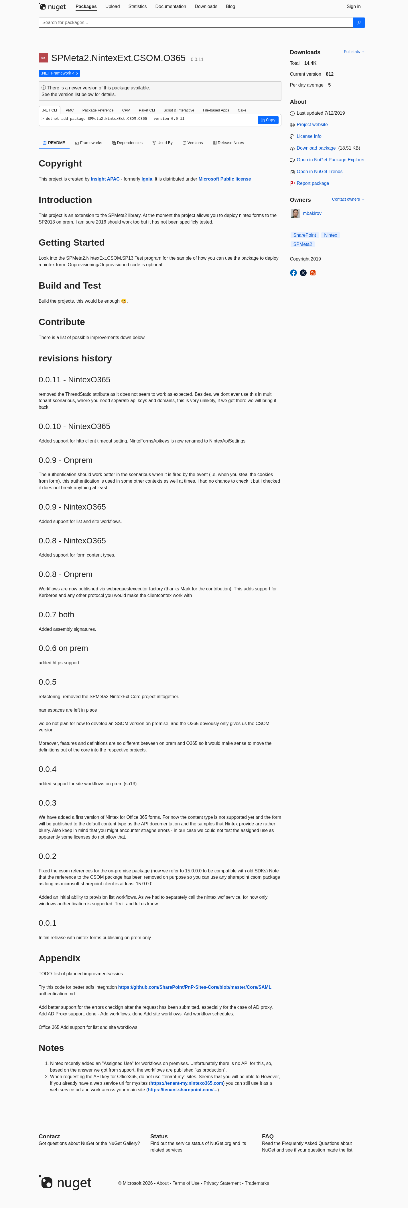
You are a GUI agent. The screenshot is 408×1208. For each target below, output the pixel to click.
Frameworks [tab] (88, 143)
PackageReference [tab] (98, 110)
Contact (49, 1136)
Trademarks (257, 1183)
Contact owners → (348, 199)
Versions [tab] (192, 143)
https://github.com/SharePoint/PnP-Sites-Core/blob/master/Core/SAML (194, 987)
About (163, 1183)
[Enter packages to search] (196, 22)
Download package (316, 148)
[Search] (359, 22)
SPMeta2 (302, 244)
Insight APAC (105, 179)
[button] (268, 120)
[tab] (86, 6)
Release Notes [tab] (228, 143)
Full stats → (354, 51)
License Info (309, 136)
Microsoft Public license (224, 179)
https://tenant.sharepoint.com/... (182, 1089)
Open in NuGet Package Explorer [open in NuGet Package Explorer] (331, 159)
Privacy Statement (222, 1183)
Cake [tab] (242, 110)
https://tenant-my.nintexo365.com (186, 1083)
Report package (313, 183)
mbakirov (312, 213)
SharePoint (304, 235)
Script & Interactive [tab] (178, 110)
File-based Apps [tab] (216, 110)
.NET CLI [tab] (49, 110)
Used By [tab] (162, 143)
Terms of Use (186, 1183)
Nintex (330, 235)
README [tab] (54, 143)
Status (159, 1136)
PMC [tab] (70, 110)
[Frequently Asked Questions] (268, 1136)
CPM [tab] (126, 110)
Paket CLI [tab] (147, 110)
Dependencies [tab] (127, 143)
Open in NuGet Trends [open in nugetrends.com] (320, 171)
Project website (312, 124)
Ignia (146, 179)
